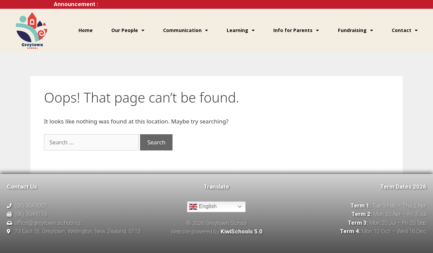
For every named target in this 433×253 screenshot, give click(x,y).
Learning (241, 30)
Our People (127, 30)
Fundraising (355, 30)
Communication (185, 30)
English (202, 207)
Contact (405, 30)
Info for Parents (296, 30)
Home (85, 30)
